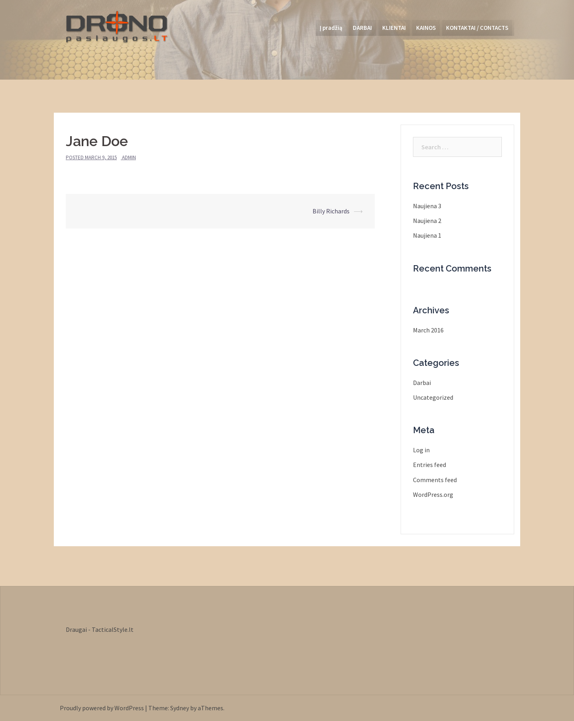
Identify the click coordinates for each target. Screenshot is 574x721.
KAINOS (426, 27)
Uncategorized (433, 397)
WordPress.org (433, 494)
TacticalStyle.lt (113, 629)
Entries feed (429, 465)
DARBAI (362, 27)
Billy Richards (331, 211)
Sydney (179, 708)
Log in (421, 450)
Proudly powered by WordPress (102, 708)
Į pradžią (331, 27)
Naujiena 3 (427, 206)
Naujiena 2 (427, 221)
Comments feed (435, 480)
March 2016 (428, 330)
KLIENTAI (394, 27)
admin (129, 157)
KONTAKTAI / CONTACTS (477, 27)
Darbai (422, 383)
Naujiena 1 (427, 235)
